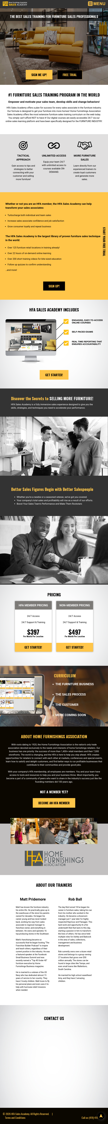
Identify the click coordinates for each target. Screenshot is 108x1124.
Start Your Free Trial (104, 241)
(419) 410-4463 (96, 1117)
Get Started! (54, 375)
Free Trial (70, 74)
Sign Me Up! (39, 74)
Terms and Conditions (15, 1117)
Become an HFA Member (54, 803)
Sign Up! (54, 286)
